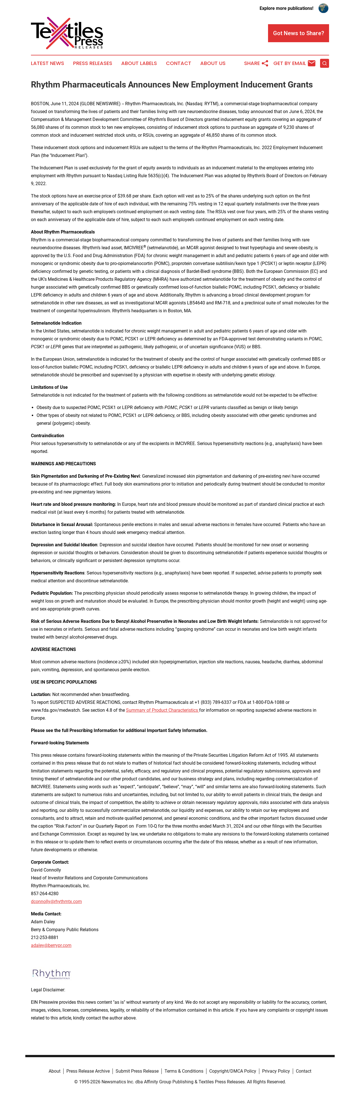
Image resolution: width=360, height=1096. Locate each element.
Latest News (47, 63)
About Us (213, 63)
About (54, 1071)
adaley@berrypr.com (51, 945)
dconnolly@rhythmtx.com (56, 901)
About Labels (139, 63)
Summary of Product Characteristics (162, 710)
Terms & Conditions (184, 1071)
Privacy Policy (276, 1071)
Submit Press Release (137, 1071)
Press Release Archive (88, 1071)
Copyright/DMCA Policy (232, 1071)
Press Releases (92, 63)
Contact (178, 63)
